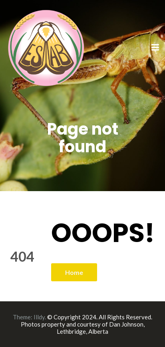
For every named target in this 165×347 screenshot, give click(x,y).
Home (74, 272)
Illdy (39, 317)
